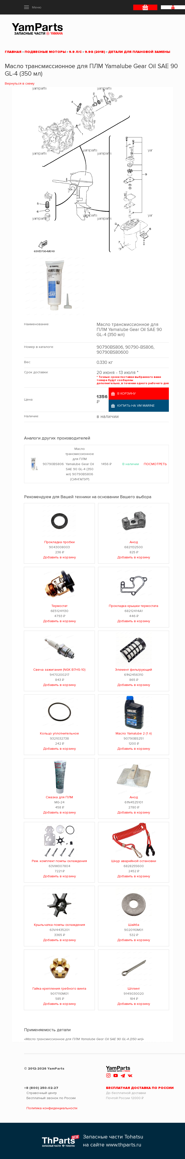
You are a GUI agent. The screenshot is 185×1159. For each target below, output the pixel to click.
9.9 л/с (75, 52)
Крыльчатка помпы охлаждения (59, 925)
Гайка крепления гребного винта (59, 988)
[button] (32, 7)
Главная (13, 52)
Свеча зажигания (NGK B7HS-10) (59, 670)
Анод (134, 542)
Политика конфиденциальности (51, 1108)
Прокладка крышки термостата (133, 606)
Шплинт (134, 988)
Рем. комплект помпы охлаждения (59, 861)
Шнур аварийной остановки (133, 861)
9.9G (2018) (95, 52)
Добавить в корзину (59, 557)
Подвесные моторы (45, 52)
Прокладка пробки (59, 542)
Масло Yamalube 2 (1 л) (134, 733)
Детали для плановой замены (139, 52)
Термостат (59, 606)
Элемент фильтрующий (133, 670)
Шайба (133, 925)
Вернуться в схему (19, 83)
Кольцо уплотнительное (59, 733)
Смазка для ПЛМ (59, 797)
